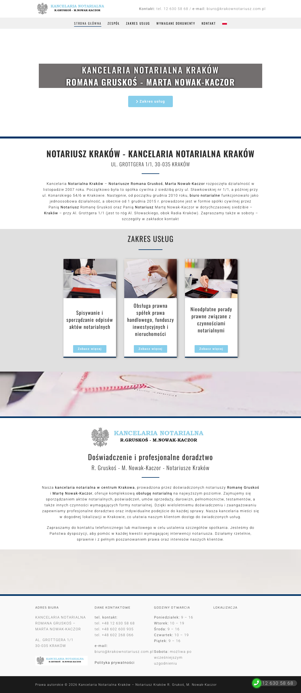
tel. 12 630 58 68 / (174, 9)
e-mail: (199, 9)
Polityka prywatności (115, 662)
